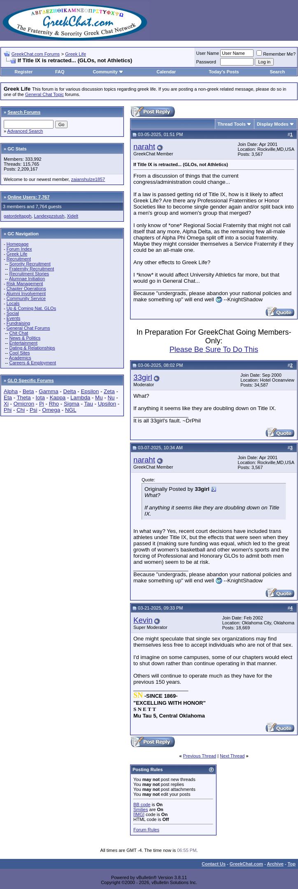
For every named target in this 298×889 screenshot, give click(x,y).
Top (292, 863)
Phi (8, 410)
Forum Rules (146, 829)
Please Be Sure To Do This (214, 349)
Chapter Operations (26, 288)
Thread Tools (232, 124)
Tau (88, 404)
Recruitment (19, 258)
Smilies (140, 809)
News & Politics (24, 337)
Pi (41, 404)
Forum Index (19, 248)
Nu (110, 397)
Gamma (48, 391)
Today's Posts (224, 71)
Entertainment (23, 342)
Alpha (11, 391)
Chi (20, 410)
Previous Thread (200, 755)
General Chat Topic (44, 94)
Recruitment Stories (29, 273)
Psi (33, 410)
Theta (24, 397)
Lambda (80, 397)
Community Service (26, 298)
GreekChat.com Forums (36, 54)
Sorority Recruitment (29, 263)
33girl (142, 377)
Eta (8, 397)
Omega (51, 410)
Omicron (24, 404)
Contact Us (214, 863)
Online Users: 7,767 (28, 197)
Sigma (71, 404)
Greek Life (75, 54)
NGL (70, 410)
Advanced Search (25, 131)
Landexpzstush (49, 215)
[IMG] (138, 814)
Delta (69, 391)
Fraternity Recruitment (31, 268)
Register (23, 71)
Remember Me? (276, 54)
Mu (99, 397)
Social (13, 313)
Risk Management (25, 283)
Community (108, 71)
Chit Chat (18, 333)
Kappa (58, 397)
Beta (28, 391)
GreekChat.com (246, 863)
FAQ (60, 71)
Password (206, 61)
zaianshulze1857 (88, 179)
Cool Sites (19, 352)
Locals (13, 303)
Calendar (166, 71)
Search (277, 71)
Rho (54, 404)
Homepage (18, 244)
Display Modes (273, 124)
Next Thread (232, 755)
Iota (40, 397)
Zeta (109, 391)
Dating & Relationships (32, 347)
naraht (144, 146)
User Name (207, 53)
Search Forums (23, 112)
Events (14, 318)
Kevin (143, 620)
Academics (20, 357)
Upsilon (107, 404)
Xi (6, 404)
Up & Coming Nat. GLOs (31, 308)
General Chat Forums (28, 328)
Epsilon (90, 391)
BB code (142, 804)
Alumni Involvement (26, 293)
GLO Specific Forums (30, 380)
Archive (275, 863)
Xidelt (73, 215)
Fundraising (18, 323)
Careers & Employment (32, 362)
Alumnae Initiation (27, 278)
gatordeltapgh (17, 215)
